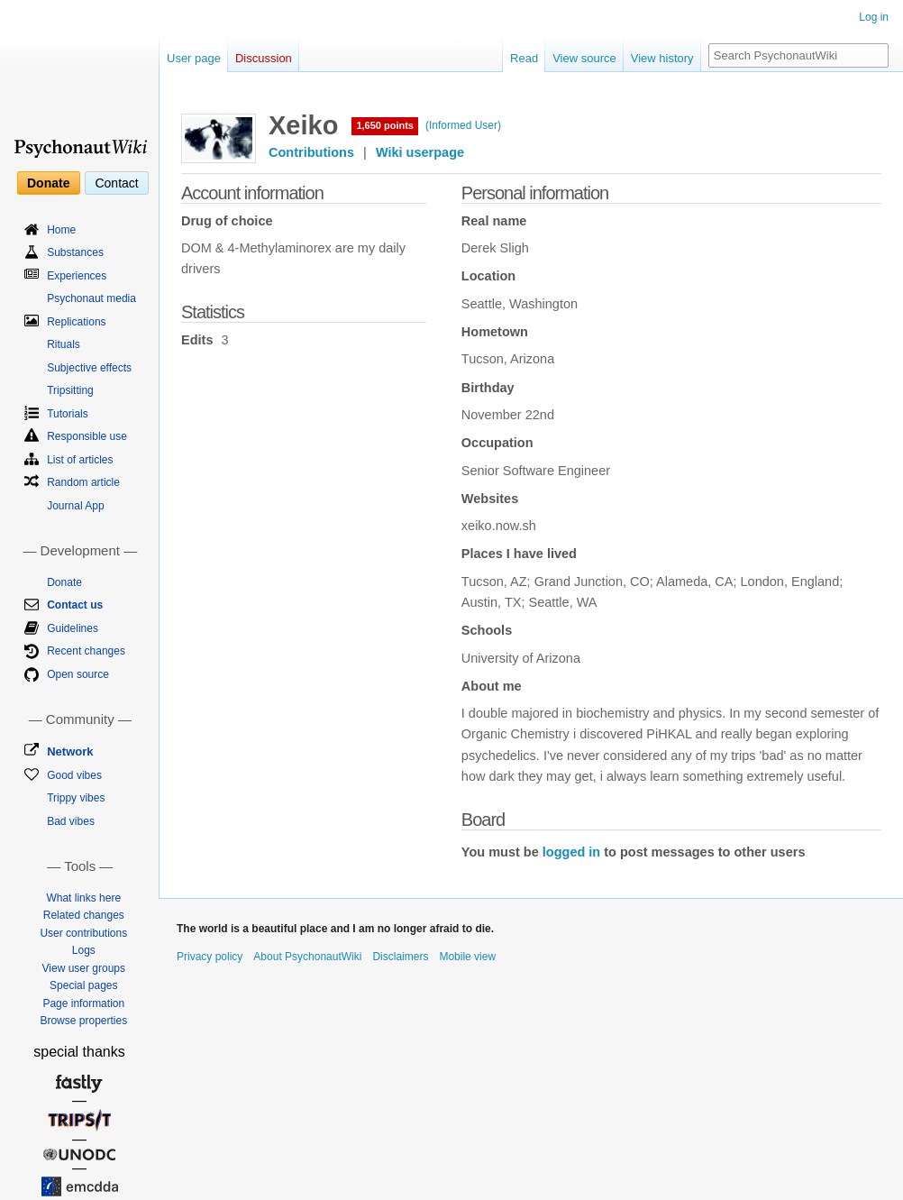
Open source (78, 674)
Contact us (75, 605)
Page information (83, 1003)
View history (662, 58)
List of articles (80, 459)
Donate (48, 183)
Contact (116, 183)
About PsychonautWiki (307, 956)
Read (524, 58)
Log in (874, 17)
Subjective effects (89, 368)
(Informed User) (463, 125)
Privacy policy (209, 956)
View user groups (84, 968)
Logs (84, 950)
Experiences (76, 276)
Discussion (263, 58)
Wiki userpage (420, 152)
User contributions (83, 933)
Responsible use (87, 436)
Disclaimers (400, 956)
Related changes (83, 915)
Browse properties (83, 1020)
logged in (571, 852)
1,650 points (385, 125)
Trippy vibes (76, 798)
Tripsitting (70, 390)
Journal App (75, 505)
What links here (83, 898)
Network (70, 751)
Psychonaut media (91, 298)
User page (194, 58)
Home (61, 230)
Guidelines (72, 628)
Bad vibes (71, 821)
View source (584, 58)
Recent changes (86, 651)
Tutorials (67, 414)
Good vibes (74, 775)
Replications (76, 322)
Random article (83, 482)
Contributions (311, 152)
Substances (75, 252)
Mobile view (467, 956)
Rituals (63, 344)
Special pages (83, 985)
